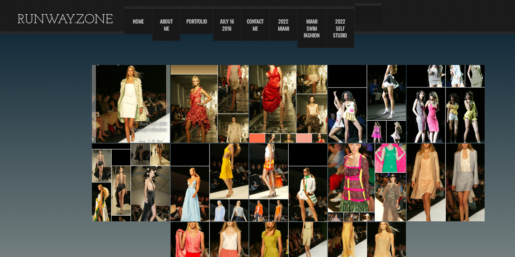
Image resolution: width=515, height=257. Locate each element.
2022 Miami (283, 24)
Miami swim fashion (311, 28)
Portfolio (196, 21)
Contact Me (255, 24)
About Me (166, 24)
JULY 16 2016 (227, 24)
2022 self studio (340, 28)
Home (138, 21)
